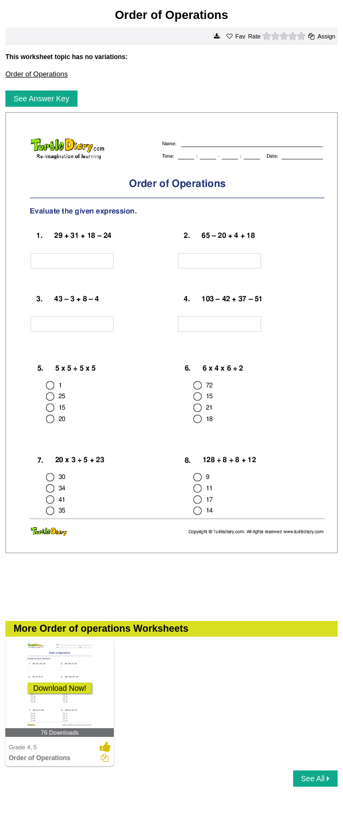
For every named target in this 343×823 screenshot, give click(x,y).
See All (315, 778)
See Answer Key (41, 98)
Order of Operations (36, 74)
